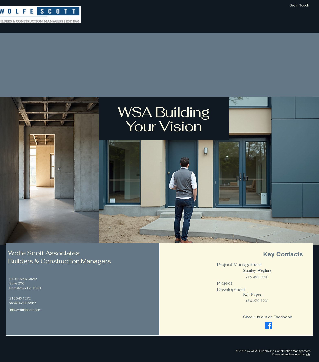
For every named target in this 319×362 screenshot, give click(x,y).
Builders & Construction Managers (60, 261)
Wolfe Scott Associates (44, 253)
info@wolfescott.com (25, 310)
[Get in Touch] (277, 6)
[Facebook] (268, 325)
